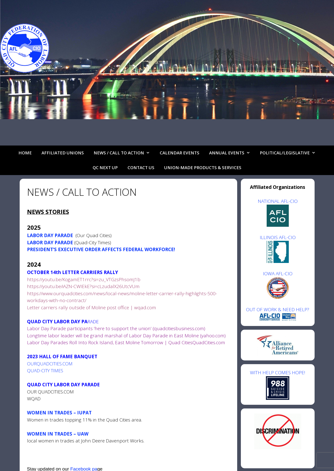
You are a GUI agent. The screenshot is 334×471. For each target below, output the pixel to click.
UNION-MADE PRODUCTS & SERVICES (202, 167)
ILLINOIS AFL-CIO (278, 237)
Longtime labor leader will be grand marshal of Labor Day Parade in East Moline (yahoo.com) (126, 335)
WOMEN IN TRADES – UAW (57, 434)
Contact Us (141, 167)
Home (25, 153)
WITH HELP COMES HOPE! (277, 384)
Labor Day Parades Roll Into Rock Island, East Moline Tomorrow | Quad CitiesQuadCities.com (126, 342)
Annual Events (232, 153)
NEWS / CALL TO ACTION (124, 153)
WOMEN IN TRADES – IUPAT (59, 412)
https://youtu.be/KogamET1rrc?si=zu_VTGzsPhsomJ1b (83, 279)
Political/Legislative (290, 153)
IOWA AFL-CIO (277, 273)
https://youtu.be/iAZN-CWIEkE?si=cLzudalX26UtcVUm (83, 286)
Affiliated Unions (63, 153)
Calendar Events (179, 153)
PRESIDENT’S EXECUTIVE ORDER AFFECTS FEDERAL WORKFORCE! (101, 249)
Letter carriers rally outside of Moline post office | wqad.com (91, 307)
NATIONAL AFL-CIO (278, 201)
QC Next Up (105, 167)
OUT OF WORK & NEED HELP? (277, 309)
